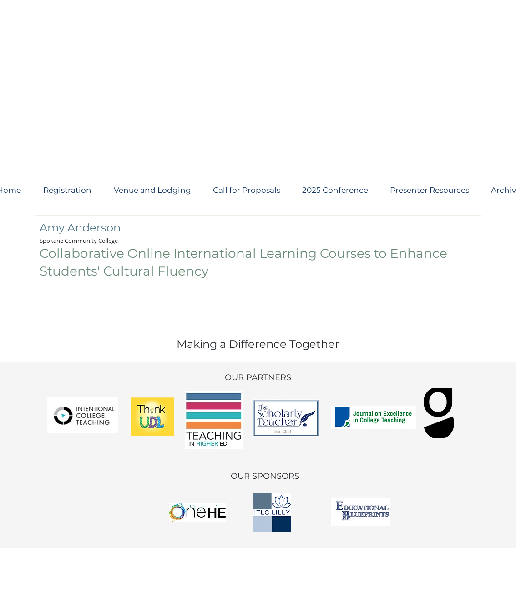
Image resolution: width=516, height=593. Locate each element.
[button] (246, 190)
